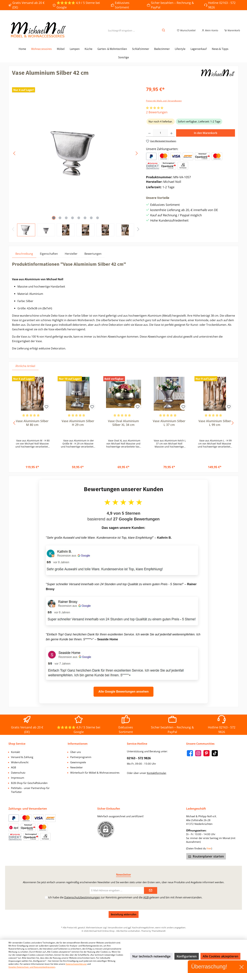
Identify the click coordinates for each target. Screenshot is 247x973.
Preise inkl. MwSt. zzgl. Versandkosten (164, 104)
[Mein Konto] (209, 32)
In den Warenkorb (205, 137)
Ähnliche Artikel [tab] (25, 370)
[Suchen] (164, 32)
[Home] (22, 53)
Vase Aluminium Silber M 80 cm (32, 426)
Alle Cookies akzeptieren (220, 956)
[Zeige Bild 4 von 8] (72, 221)
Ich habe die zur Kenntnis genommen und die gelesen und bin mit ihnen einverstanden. (125, 897)
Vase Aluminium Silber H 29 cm (78, 426)
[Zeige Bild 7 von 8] (91, 221)
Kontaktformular (156, 773)
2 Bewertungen (156, 116)
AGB (13, 767)
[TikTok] (215, 753)
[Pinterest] (206, 753)
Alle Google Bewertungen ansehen (123, 695)
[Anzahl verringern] (149, 137)
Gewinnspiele (78, 762)
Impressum (17, 777)
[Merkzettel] (186, 32)
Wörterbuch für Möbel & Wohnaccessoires (94, 772)
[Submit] (150, 890)
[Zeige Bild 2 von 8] (60, 221)
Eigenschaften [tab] (49, 257)
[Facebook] (190, 753)
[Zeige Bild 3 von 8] (66, 221)
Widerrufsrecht (19, 762)
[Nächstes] (136, 157)
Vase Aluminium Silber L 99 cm (214, 426)
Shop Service (16, 744)
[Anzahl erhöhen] (171, 137)
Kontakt (15, 752)
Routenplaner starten (206, 856)
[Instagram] (198, 753)
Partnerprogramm (80, 757)
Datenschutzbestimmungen (82, 897)
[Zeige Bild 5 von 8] (78, 221)
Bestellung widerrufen (123, 914)
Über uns (75, 752)
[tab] (24, 257)
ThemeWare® (159, 930)
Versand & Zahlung (22, 757)
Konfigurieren (187, 956)
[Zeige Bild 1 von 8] (53, 221)
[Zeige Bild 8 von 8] (97, 221)
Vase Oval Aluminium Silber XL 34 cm (123, 426)
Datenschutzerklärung (76, 964)
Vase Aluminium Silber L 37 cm (169, 426)
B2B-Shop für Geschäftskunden (29, 783)
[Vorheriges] (14, 157)
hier (209, 848)
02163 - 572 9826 (139, 758)
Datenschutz (18, 772)
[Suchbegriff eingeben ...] (121, 32)
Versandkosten (115, 927)
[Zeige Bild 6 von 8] (85, 221)
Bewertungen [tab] (93, 257)
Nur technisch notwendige (151, 956)
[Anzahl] (160, 137)
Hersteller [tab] (71, 257)
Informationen (78, 744)
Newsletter (76, 767)
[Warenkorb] (231, 32)
